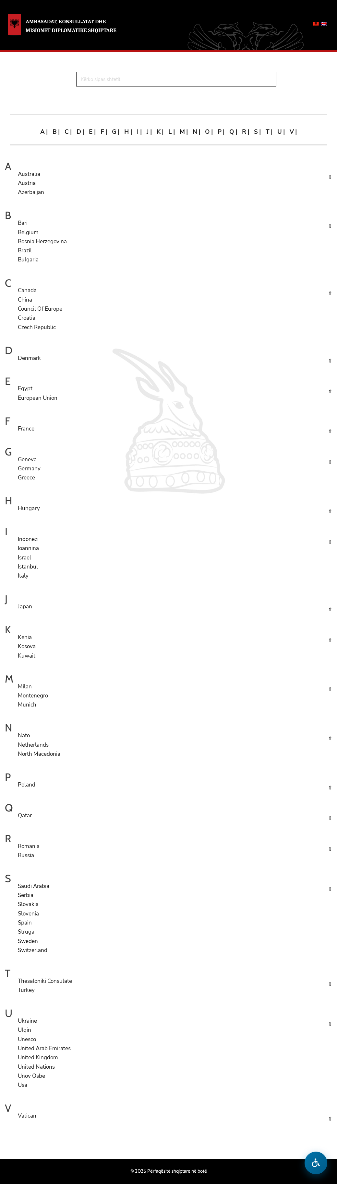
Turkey (26, 990)
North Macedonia (39, 754)
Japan (25, 606)
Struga (26, 932)
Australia (29, 174)
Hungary (29, 508)
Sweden (28, 941)
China (25, 300)
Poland (26, 784)
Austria (27, 183)
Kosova (27, 646)
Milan (25, 686)
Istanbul (28, 566)
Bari (23, 223)
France (26, 428)
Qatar (25, 815)
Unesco (27, 1039)
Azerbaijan (31, 192)
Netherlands (33, 745)
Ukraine (27, 1021)
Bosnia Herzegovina (42, 241)
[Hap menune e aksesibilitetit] (316, 1163)
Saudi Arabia (33, 886)
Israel (24, 557)
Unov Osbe (31, 1076)
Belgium (28, 232)
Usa (22, 1085)
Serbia (25, 895)
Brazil (25, 250)
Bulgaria (28, 259)
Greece (26, 477)
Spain (25, 922)
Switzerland (32, 950)
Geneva (27, 459)
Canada (27, 290)
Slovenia (28, 913)
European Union (37, 398)
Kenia (25, 637)
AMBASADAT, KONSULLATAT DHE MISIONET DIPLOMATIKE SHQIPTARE (71, 25)
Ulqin (24, 1030)
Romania (29, 846)
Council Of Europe (40, 309)
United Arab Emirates (44, 1048)
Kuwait (26, 656)
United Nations (36, 1067)
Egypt (25, 388)
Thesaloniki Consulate (45, 981)
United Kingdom (38, 1057)
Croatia (26, 318)
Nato (24, 735)
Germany (29, 468)
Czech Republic (37, 327)
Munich (27, 704)
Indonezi (28, 539)
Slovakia (28, 904)
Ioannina (28, 548)
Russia (26, 855)
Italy (23, 576)
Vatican (27, 1116)
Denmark (29, 358)
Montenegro (33, 695)
